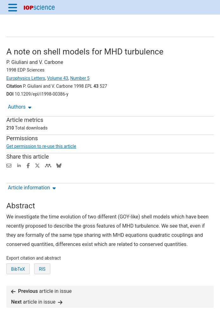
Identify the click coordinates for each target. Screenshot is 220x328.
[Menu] (12, 7)
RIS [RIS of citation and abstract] (42, 269)
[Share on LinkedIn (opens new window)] (19, 165)
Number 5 (80, 78)
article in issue (41, 291)
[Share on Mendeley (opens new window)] (48, 165)
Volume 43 (57, 78)
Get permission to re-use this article (41, 146)
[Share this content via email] (8, 165)
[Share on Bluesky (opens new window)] (58, 165)
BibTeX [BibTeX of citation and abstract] (18, 269)
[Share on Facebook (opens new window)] (28, 165)
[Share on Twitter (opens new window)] (37, 165)
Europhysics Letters (25, 78)
